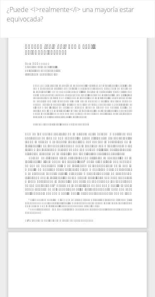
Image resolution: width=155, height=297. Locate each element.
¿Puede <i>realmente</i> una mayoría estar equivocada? (70, 14)
